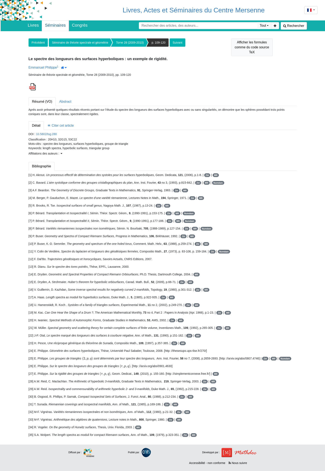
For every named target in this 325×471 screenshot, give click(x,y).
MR (215, 175)
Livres (33, 25)
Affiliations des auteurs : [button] (45, 153)
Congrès (80, 25)
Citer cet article (60, 125)
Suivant (177, 42)
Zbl (207, 175)
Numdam (218, 183)
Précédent (38, 42)
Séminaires (55, 25)
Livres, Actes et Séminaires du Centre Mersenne (194, 10)
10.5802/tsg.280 (46, 134)
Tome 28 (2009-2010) (130, 42)
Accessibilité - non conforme (207, 463)
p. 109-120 (158, 42)
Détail (36, 125)
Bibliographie (41, 166)
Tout (263, 25)
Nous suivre (238, 463)
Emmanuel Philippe (43, 67)
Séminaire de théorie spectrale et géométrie (80, 42)
